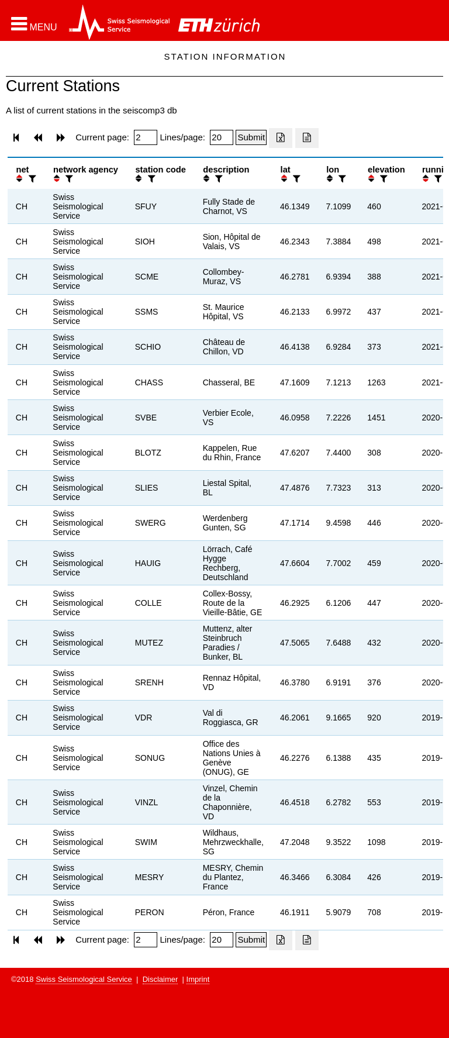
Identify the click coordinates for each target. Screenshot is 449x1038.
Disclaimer (160, 979)
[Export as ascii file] (307, 138)
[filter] (31, 179)
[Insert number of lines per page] (221, 137)
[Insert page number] (145, 137)
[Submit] (251, 137)
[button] (34, 24)
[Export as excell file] (280, 138)
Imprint (198, 979)
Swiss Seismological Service (84, 979)
